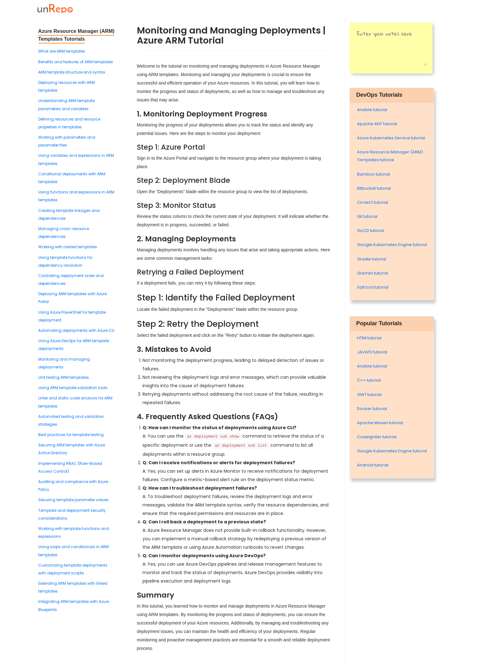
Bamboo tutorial (373, 174)
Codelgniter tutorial (377, 437)
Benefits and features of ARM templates (75, 61)
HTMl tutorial (369, 338)
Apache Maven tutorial (380, 423)
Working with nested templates (67, 246)
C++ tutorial (369, 380)
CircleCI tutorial (372, 202)
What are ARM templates (61, 51)
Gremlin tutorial (372, 273)
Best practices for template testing (71, 434)
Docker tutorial (372, 409)
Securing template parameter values (73, 499)
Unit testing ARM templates (63, 377)
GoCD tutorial (370, 231)
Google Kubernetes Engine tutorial (392, 245)
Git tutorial (367, 216)
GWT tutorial (369, 395)
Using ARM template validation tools (72, 387)
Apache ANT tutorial (377, 124)
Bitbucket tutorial (374, 188)
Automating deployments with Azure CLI (76, 330)
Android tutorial (372, 465)
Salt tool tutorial (372, 287)
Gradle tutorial (371, 259)
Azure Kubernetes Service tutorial (391, 138)
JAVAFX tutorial (372, 352)
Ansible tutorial (372, 110)
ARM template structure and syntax (71, 72)
